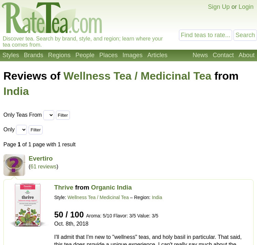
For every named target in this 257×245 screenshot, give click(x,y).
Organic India (111, 187)
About (247, 55)
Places (108, 55)
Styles (10, 55)
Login (246, 6)
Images (132, 55)
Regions (59, 55)
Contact (223, 55)
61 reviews (43, 166)
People (84, 55)
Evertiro (41, 158)
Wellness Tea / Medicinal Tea (137, 76)
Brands (33, 55)
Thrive (63, 187)
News (200, 55)
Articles (157, 55)
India (16, 91)
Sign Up (219, 6)
